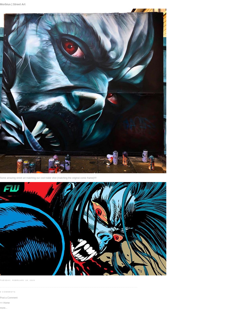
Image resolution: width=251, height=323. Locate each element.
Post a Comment (8, 297)
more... (3, 308)
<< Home (5, 302)
